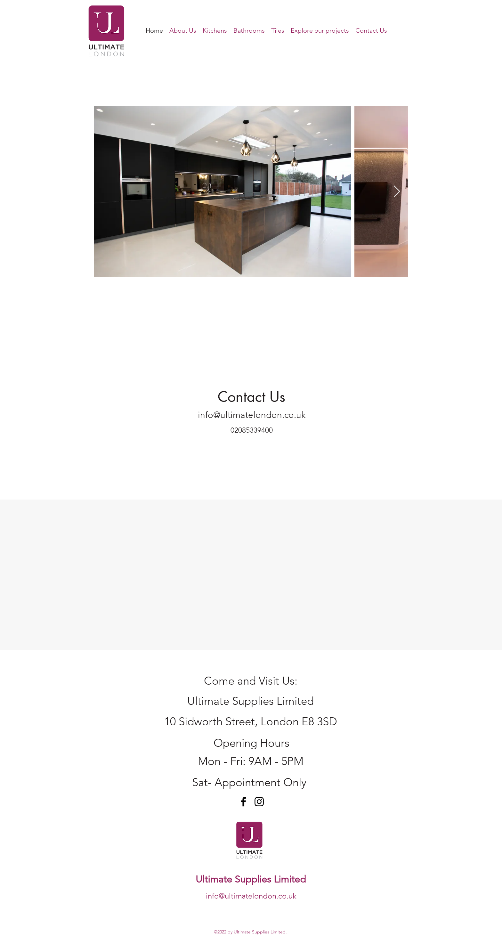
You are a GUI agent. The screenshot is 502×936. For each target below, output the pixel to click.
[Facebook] (243, 801)
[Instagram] (259, 801)
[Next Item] (397, 191)
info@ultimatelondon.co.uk (251, 415)
